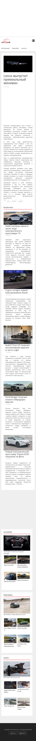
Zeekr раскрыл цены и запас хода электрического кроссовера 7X (16, 229)
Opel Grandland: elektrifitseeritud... (9, 645)
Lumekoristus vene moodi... (23, 690)
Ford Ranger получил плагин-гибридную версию (16, 399)
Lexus (8, 201)
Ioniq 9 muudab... (22, 628)
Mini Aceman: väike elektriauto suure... (15, 614)
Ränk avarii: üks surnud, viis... (12, 677)
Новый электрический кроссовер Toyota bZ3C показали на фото (17, 454)
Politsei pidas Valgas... (21, 708)
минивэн (14, 201)
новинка (20, 201)
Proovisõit (15, 48)
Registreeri (22, 733)
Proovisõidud (8, 595)
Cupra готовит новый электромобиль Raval (16, 291)
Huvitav (24, 48)
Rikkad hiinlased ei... (23, 580)
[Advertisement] (18, 18)
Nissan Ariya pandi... (10, 581)
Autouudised (5, 48)
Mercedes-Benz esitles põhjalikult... (23, 566)
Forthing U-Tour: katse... (22, 645)
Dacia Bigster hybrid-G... (10, 629)
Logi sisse (13, 733)
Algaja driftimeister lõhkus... (9, 691)
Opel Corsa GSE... (9, 565)
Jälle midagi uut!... (9, 706)
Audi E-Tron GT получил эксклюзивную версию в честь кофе (17, 347)
